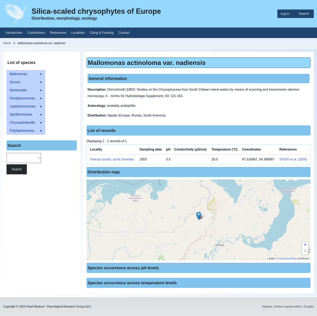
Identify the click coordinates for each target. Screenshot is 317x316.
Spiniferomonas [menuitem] (24, 116)
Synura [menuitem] (24, 83)
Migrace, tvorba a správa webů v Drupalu (288, 306)
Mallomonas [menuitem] (24, 75)
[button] (198, 216)
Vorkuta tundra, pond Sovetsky (112, 159)
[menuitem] (286, 14)
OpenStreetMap (287, 258)
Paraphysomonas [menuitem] (24, 99)
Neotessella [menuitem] (24, 91)
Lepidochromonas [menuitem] (24, 107)
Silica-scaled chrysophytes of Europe (96, 11)
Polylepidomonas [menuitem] (24, 132)
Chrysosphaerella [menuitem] (24, 124)
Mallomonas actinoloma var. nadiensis (147, 62)
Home (7, 43)
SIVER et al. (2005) (293, 159)
